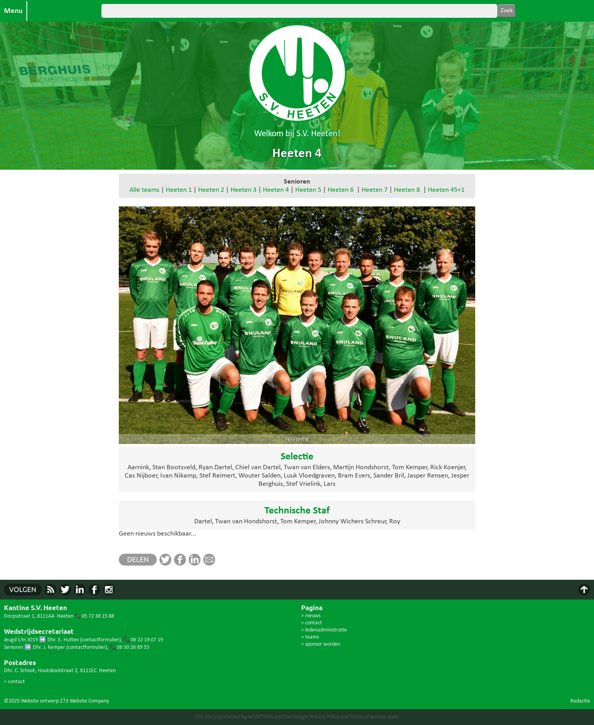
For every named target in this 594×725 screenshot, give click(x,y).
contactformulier (100, 640)
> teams (310, 637)
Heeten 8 (407, 190)
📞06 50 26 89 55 (129, 647)
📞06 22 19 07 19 (143, 640)
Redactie (580, 701)
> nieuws (310, 616)
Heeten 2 (211, 190)
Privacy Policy (324, 717)
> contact (14, 682)
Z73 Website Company (84, 701)
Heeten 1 (179, 190)
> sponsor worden (320, 644)
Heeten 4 (276, 190)
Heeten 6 (341, 190)
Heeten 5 (308, 190)
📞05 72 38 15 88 (94, 616)
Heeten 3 (243, 190)
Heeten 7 (375, 190)
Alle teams (144, 190)
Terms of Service (368, 717)
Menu (13, 11)
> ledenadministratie (324, 630)
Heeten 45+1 (446, 190)
